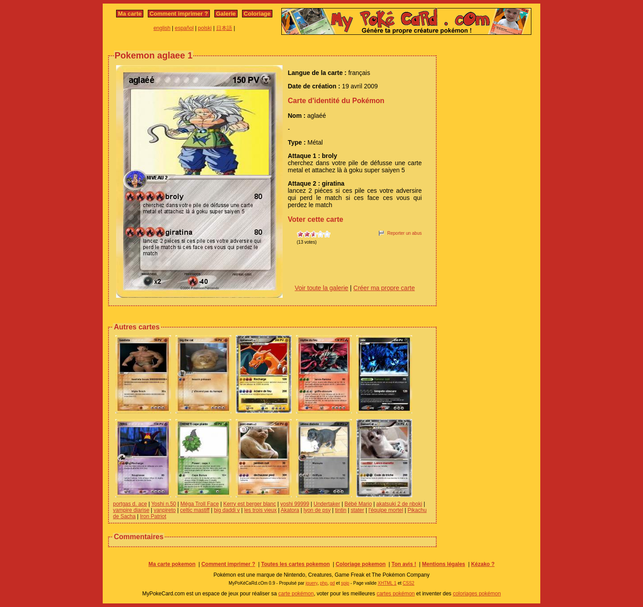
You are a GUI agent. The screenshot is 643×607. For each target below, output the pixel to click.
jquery (311, 583)
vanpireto (164, 510)
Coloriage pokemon (361, 564)
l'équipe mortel (385, 510)
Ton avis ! (404, 564)
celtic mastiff (194, 510)
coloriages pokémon (477, 593)
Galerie (226, 13)
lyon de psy (317, 510)
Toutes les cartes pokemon (295, 564)
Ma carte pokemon (171, 564)
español (184, 28)
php (323, 583)
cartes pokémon (395, 593)
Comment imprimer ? (179, 13)
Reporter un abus (404, 233)
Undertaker (326, 504)
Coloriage (257, 13)
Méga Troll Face (199, 504)
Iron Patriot (153, 516)
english (162, 28)
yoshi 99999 (294, 504)
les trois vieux (260, 510)
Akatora (290, 510)
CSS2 (408, 583)
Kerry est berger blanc (249, 504)
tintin (340, 510)
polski (205, 28)
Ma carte (130, 13)
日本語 (224, 28)
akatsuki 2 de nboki (399, 504)
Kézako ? (483, 564)
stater (357, 510)
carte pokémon (295, 593)
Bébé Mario (358, 504)
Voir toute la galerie (321, 287)
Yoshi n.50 (163, 504)
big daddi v (227, 510)
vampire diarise (131, 510)
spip (345, 583)
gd (332, 583)
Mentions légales (443, 564)
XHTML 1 (387, 583)
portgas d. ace (130, 504)
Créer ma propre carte (384, 287)
